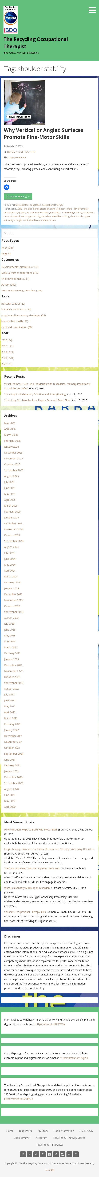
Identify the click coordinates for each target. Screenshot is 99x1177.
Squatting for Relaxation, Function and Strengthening (35, 394)
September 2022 (13, 682)
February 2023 (12, 653)
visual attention (48, 220)
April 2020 (9, 806)
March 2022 (11, 718)
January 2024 (11, 588)
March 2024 (11, 576)
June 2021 (9, 759)
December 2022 (13, 665)
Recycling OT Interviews (49, 1144)
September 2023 (13, 611)
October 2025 (12, 464)
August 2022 (11, 688)
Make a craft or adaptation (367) (20, 272)
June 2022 (9, 700)
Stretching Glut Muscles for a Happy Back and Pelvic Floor (37, 400)
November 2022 (13, 671)
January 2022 (11, 730)
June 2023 (9, 629)
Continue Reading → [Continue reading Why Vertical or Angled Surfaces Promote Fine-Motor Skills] (18, 196)
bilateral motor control (61, 208)
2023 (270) (7, 358)
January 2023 (11, 659)
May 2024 (9, 564)
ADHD (19, 208)
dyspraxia (20, 212)
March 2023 (11, 647)
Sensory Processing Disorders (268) (21, 290)
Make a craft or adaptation (27, 204)
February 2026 (12, 440)
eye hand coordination (37, 212)
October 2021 (12, 747)
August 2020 (11, 789)
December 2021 (13, 736)
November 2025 (13, 458)
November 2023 (13, 600)
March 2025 (11, 505)
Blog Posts (25, 1130)
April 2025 (9, 499)
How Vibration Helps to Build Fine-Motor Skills (30, 829)
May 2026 (9, 423)
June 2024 (9, 558)
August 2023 (11, 617)
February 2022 (12, 724)
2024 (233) (7, 352)
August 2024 (11, 547)
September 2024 (13, 541)
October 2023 (12, 606)
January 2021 (11, 771)
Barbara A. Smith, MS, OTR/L (21, 151)
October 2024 (12, 535)
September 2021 (13, 753)
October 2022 (12, 677)
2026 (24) (6, 340)
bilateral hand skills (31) (14, 321)
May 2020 (9, 800)
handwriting (67, 212)
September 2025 (13, 470)
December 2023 (13, 594)
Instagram (41, 1137)
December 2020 (13, 777)
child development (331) (15, 278)
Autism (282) (8, 284)
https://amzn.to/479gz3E (74, 1058)
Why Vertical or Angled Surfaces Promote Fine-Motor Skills (43, 133)
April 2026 (9, 429)
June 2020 (9, 795)
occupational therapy (52, 204)
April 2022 (9, 712)
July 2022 (9, 694)
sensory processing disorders (36, 216)
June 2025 (9, 488)
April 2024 (9, 570)
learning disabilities (84, 212)
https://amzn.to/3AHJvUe (18, 1098)
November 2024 (13, 529)
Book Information (64, 1130)
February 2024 (12, 582)
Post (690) (7, 248)
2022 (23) (6, 363)
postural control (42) (13, 303)
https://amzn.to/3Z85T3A (50, 1024)
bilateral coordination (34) (16, 309)
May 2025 (9, 493)
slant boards (76, 216)
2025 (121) (7, 346)
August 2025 (11, 476)
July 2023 (9, 623)
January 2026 (11, 446)
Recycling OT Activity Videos (69, 1137)
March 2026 (11, 434)
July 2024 (9, 552)
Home (9, 1130)
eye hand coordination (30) (16, 327)
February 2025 (12, 511)
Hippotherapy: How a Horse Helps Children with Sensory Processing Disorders (49, 849)
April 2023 (9, 641)
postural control (12, 216)
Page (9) (6, 253)
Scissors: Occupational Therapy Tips (25, 912)
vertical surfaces (31, 220)
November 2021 (13, 741)
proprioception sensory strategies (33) (23, 315)
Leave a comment (17, 157)
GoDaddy (49, 1169)
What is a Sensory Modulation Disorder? (27, 887)
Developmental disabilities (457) (19, 267)
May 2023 (9, 635)
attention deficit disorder (36, 208)
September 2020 (13, 783)
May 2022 (9, 706)
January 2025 (11, 517)
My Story (43, 1130)
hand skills (55, 212)
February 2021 (12, 765)
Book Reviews (22, 1137)
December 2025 (13, 452)
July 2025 (9, 482)
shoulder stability (60, 216)
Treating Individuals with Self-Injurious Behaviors (32, 868)
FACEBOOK (86, 1130)
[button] (93, 7)
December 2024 (13, 523)
